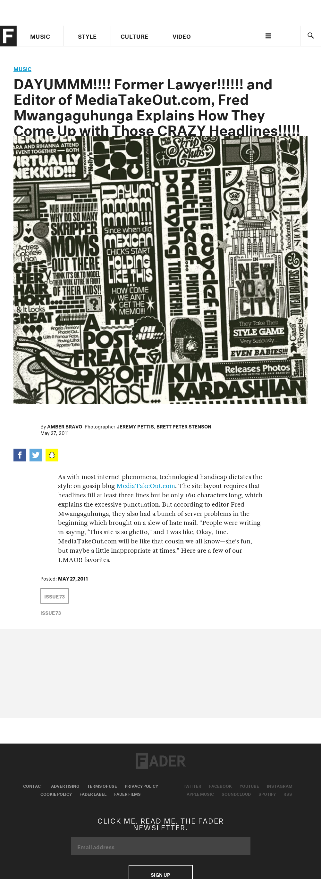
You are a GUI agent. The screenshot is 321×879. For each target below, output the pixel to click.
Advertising (65, 785)
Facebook (220, 785)
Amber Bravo (64, 426)
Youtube (249, 785)
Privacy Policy (141, 785)
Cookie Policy (56, 793)
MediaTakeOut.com (145, 486)
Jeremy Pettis (135, 426)
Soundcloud (236, 793)
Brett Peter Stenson (183, 426)
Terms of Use (102, 785)
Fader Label (93, 793)
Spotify (267, 793)
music (22, 68)
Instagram (279, 785)
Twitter (192, 785)
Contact (33, 785)
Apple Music (200, 793)
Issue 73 (54, 596)
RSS (287, 793)
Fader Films (127, 793)
